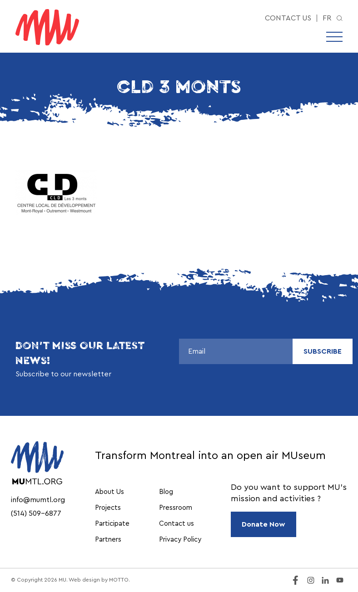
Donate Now (263, 524)
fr (327, 18)
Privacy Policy (180, 539)
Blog (166, 491)
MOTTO (119, 579)
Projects (108, 507)
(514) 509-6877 (36, 513)
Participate (112, 523)
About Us (109, 491)
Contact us (288, 18)
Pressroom (175, 507)
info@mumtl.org (38, 499)
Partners (108, 539)
